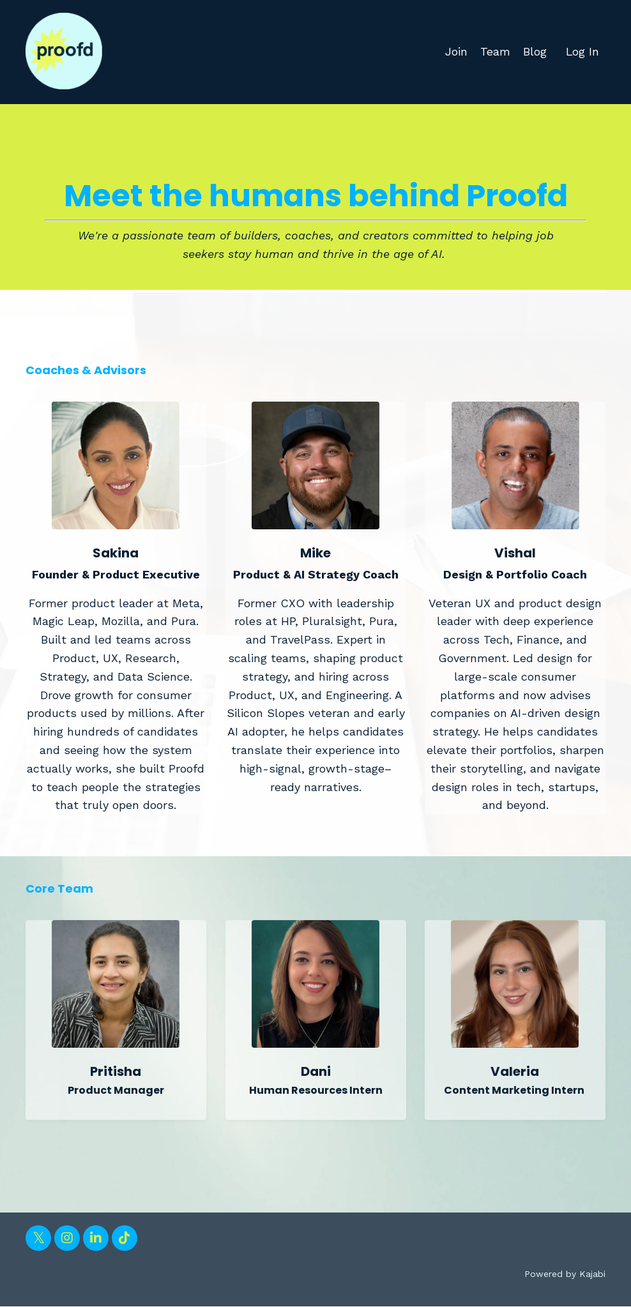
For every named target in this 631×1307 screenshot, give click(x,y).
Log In (582, 51)
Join (456, 51)
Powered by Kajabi (564, 1274)
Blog (534, 51)
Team (495, 51)
